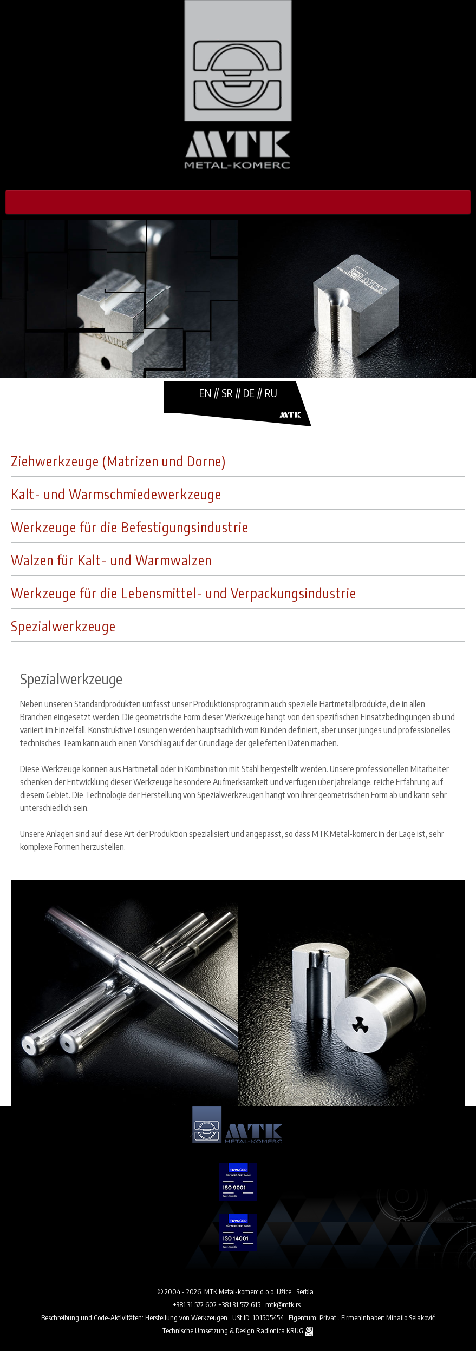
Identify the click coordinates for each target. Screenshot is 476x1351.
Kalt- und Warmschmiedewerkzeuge (116, 494)
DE (249, 392)
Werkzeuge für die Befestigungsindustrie (130, 527)
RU (271, 392)
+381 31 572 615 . (241, 1304)
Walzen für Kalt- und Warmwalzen (111, 560)
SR (227, 392)
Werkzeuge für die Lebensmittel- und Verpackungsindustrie (183, 593)
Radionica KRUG (280, 1330)
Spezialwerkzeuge (63, 626)
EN (205, 392)
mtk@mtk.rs (283, 1304)
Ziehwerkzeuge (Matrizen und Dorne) (118, 461)
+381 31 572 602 (195, 1304)
